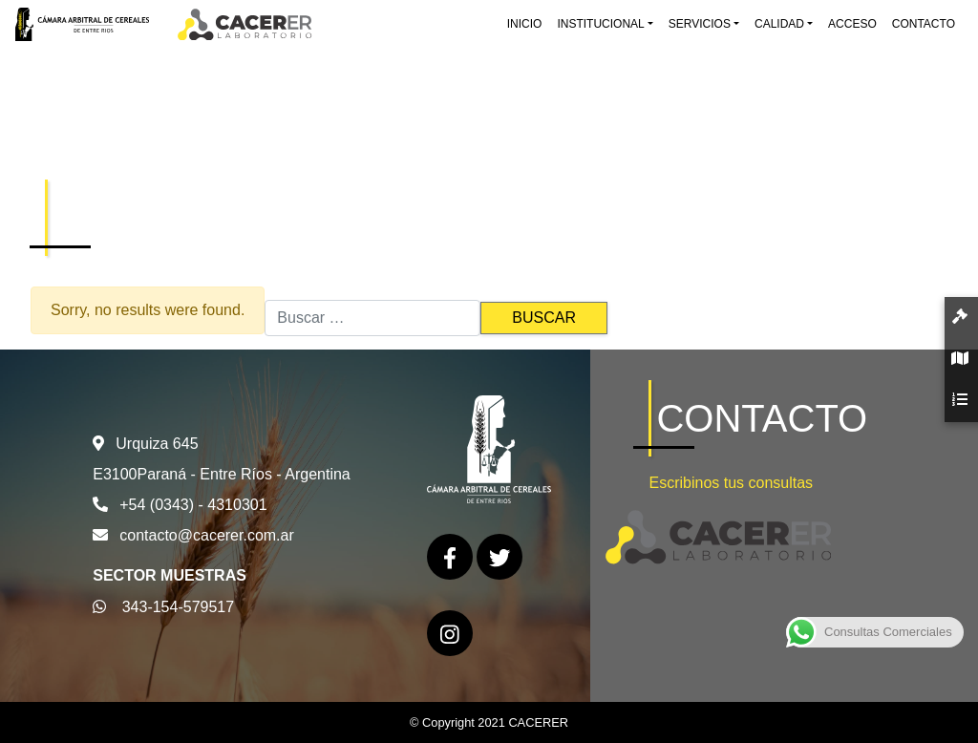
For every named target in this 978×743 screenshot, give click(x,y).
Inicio (524, 24)
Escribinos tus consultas (730, 483)
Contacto (923, 24)
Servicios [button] (700, 24)
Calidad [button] (779, 24)
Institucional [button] (600, 24)
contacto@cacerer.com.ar (206, 535)
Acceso (852, 24)
